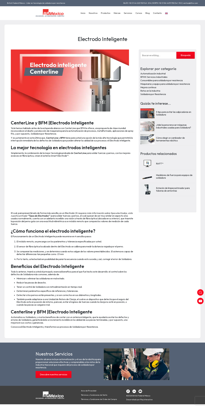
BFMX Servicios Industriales (153, 77)
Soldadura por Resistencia (153, 94)
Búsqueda (185, 55)
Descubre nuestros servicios (53, 374)
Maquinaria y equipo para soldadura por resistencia (165, 83)
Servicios (128, 13)
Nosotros (93, 13)
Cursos (139, 13)
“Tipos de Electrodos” (38, 215)
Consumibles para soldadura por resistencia (161, 80)
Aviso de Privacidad (88, 391)
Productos (105, 13)
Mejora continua (148, 87)
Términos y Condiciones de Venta (94, 395)
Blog (147, 13)
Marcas (117, 13)
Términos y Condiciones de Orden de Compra (99, 399)
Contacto (157, 13)
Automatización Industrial (153, 73)
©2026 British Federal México (138, 396)
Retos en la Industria (150, 90)
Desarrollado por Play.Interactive (139, 400)
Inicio (83, 13)
